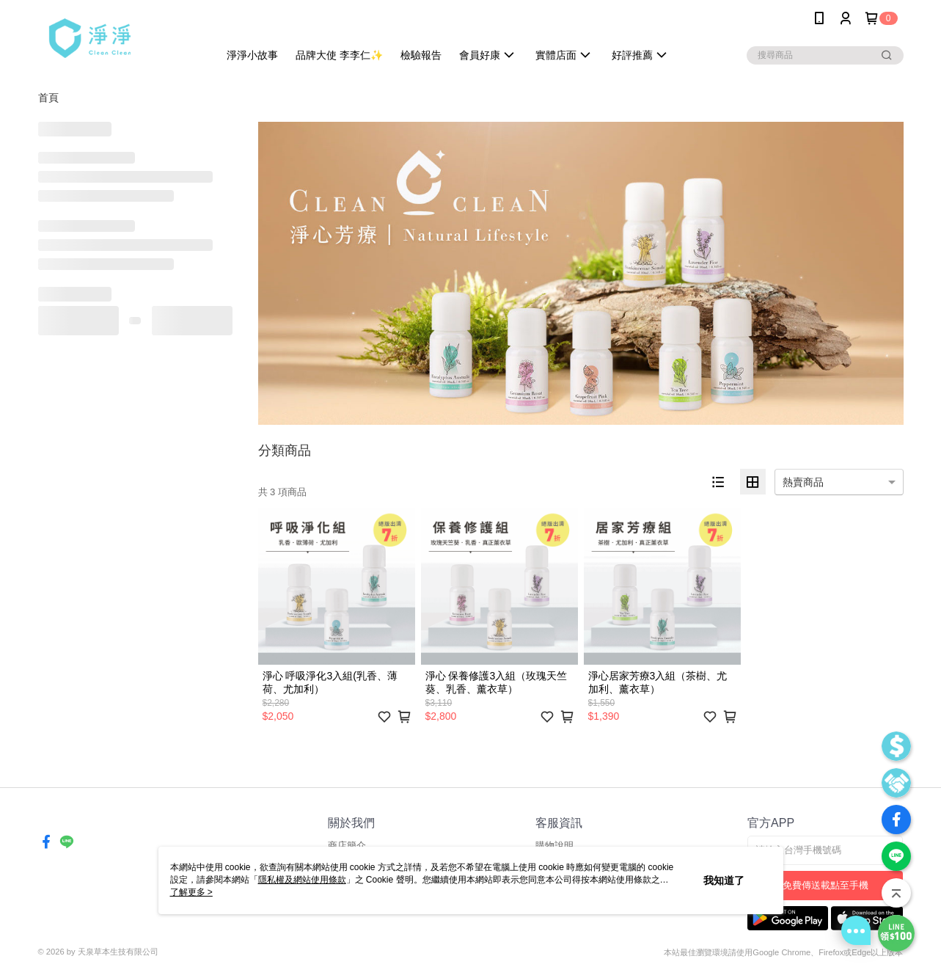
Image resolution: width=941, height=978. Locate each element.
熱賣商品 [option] (803, 482)
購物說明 (554, 845)
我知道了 (723, 880)
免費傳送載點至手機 (825, 885)
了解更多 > (191, 892)
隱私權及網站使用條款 (302, 880)
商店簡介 (347, 845)
